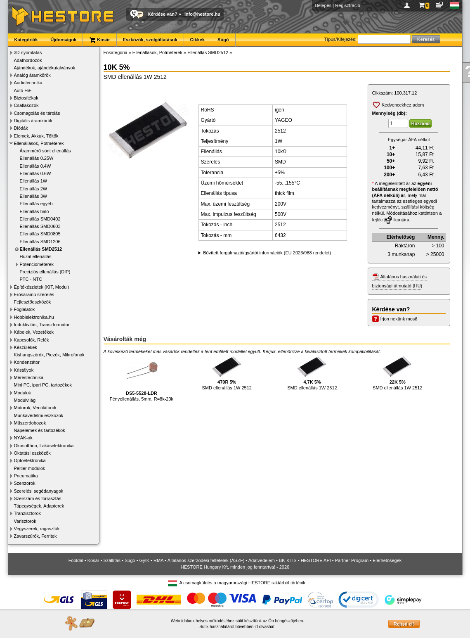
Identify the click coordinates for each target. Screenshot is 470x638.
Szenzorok (24, 483)
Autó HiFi (23, 90)
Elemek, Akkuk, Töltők (36, 135)
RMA (158, 560)
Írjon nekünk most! (399, 318)
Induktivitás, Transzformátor (42, 324)
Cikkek (197, 39)
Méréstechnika (29, 377)
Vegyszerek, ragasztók (37, 528)
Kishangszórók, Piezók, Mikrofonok (49, 354)
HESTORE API (316, 560)
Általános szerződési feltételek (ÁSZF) (206, 560)
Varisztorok (25, 521)
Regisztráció (347, 5)
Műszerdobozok (30, 422)
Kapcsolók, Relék (31, 339)
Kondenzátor (27, 362)
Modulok (22, 392)
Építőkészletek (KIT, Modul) (41, 287)
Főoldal (75, 560)
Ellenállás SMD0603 (40, 226)
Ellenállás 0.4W (35, 166)
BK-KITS (288, 560)
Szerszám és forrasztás (37, 498)
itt (256, 626)
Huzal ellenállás (36, 256)
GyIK (144, 560)
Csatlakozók (26, 105)
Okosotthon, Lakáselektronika (44, 445)
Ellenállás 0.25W (37, 158)
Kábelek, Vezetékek (34, 332)
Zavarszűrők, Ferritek (35, 536)
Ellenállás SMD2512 (41, 249)
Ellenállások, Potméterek (39, 143)
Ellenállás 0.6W (35, 173)
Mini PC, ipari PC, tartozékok (43, 384)
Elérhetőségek (387, 560)
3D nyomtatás (28, 52)
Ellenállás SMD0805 (40, 233)
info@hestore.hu (202, 14)
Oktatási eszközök (32, 453)
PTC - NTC (31, 279)
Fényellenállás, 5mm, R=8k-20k (141, 378)
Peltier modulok (29, 468)
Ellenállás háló (34, 211)
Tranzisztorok (27, 513)
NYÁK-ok (23, 437)
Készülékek (25, 347)
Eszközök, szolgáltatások (150, 39)
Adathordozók (28, 60)
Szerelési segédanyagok (39, 491)
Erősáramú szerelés (34, 294)
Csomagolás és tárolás (37, 113)
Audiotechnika (28, 82)
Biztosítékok (26, 97)
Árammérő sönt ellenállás (45, 150)
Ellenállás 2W (33, 188)
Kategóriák (26, 39)
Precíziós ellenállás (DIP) (45, 271)
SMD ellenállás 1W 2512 (226, 373)
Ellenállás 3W (33, 196)
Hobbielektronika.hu (34, 317)
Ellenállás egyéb (36, 203)
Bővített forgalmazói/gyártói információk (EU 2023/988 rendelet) (267, 252)
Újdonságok (63, 39)
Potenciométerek (37, 264)
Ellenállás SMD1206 (40, 241)
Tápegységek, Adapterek (39, 505)
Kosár (99, 40)
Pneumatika (26, 475)
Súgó (223, 39)
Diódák (21, 128)
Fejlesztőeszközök (32, 301)
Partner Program (351, 560)
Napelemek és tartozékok (39, 430)
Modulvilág (25, 400)
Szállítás (111, 560)
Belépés (323, 5)
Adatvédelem (261, 560)
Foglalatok (24, 309)
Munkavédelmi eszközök (39, 415)
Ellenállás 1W (33, 180)
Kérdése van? (162, 14)
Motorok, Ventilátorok (35, 407)
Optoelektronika (30, 460)
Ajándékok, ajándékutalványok (45, 67)
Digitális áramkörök (33, 120)
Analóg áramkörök (32, 75)
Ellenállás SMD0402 (40, 218)
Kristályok (24, 370)
